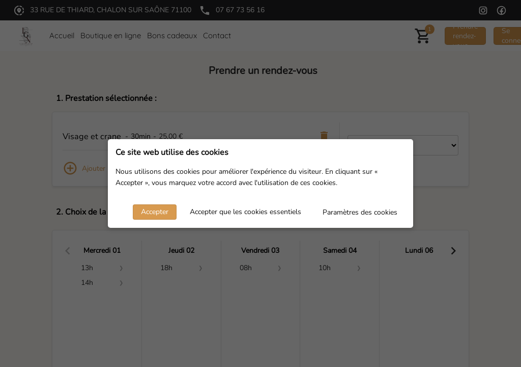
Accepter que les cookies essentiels (245, 212)
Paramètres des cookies (360, 212)
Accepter (154, 212)
